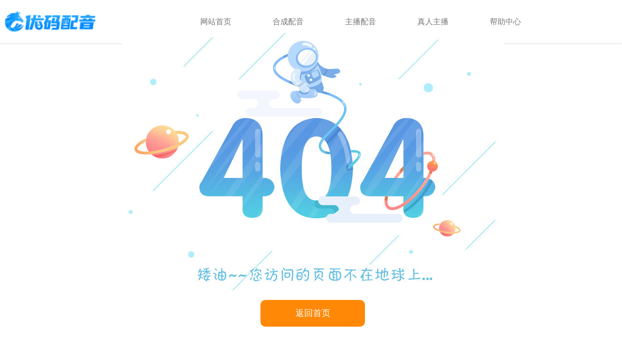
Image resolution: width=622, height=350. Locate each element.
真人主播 (433, 22)
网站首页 (215, 22)
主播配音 (360, 22)
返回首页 (312, 313)
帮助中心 (505, 22)
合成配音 (288, 22)
